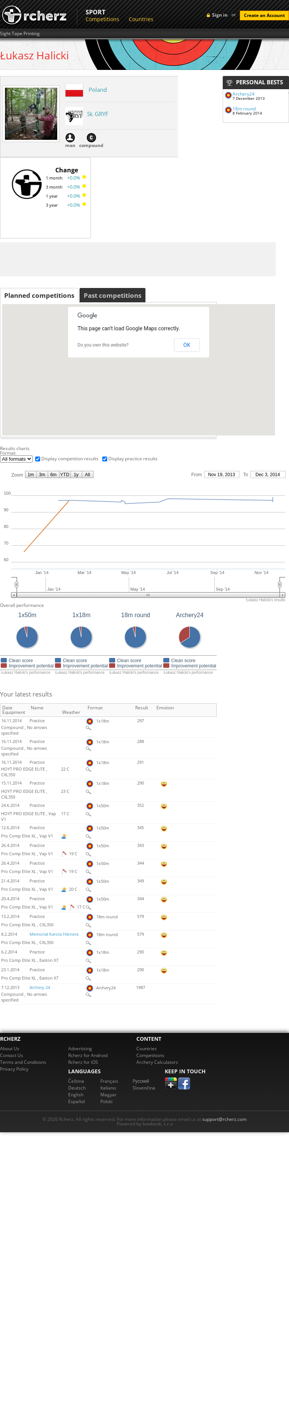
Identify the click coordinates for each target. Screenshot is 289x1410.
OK (186, 345)
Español (76, 1101)
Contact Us (11, 1055)
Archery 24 (40, 987)
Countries (141, 19)
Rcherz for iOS (83, 1062)
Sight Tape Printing (20, 33)
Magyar (108, 1094)
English (75, 1094)
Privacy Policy (14, 1069)
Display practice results (133, 458)
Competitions (102, 19)
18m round (244, 108)
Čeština (76, 1081)
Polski (106, 1101)
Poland (98, 89)
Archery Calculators (157, 1062)
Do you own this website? (103, 345)
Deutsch (77, 1088)
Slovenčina (144, 1088)
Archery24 (244, 94)
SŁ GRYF (97, 114)
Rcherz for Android (88, 1055)
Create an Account (264, 15)
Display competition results (69, 458)
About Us (9, 1048)
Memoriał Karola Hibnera (54, 934)
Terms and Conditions (23, 1062)
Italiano (108, 1088)
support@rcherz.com (224, 1119)
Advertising (80, 1048)
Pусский (141, 1081)
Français (109, 1081)
